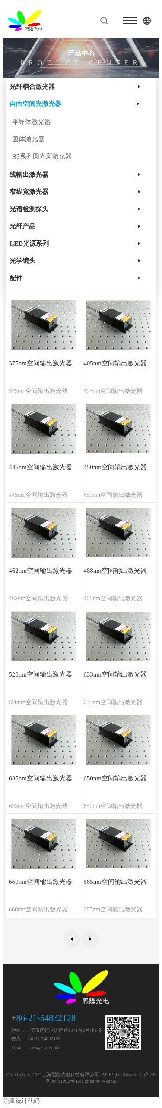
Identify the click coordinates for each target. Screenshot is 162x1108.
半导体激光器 (31, 122)
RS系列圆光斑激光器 (42, 156)
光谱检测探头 (29, 209)
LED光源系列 (29, 243)
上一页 (72, 939)
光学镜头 (22, 260)
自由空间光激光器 (35, 103)
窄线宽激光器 (29, 191)
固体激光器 (28, 139)
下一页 (90, 939)
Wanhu (108, 1080)
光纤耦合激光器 (32, 86)
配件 (16, 278)
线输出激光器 (29, 174)
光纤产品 (22, 226)
